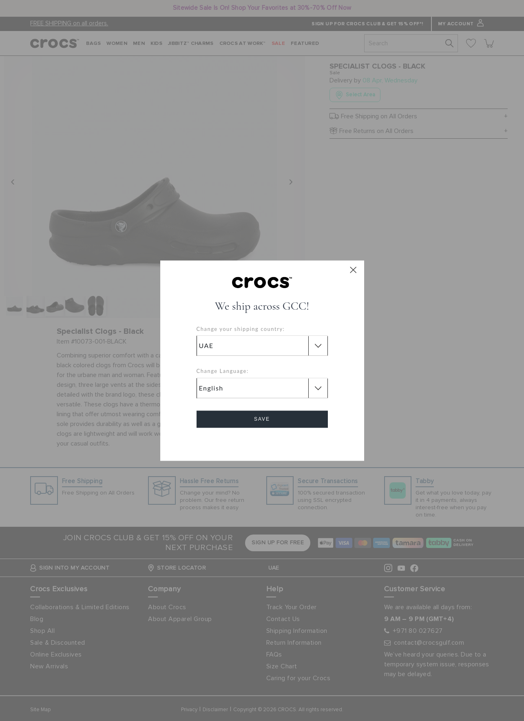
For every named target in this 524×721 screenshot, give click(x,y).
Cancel (262, 442)
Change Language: (223, 371)
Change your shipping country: (241, 329)
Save (262, 419)
